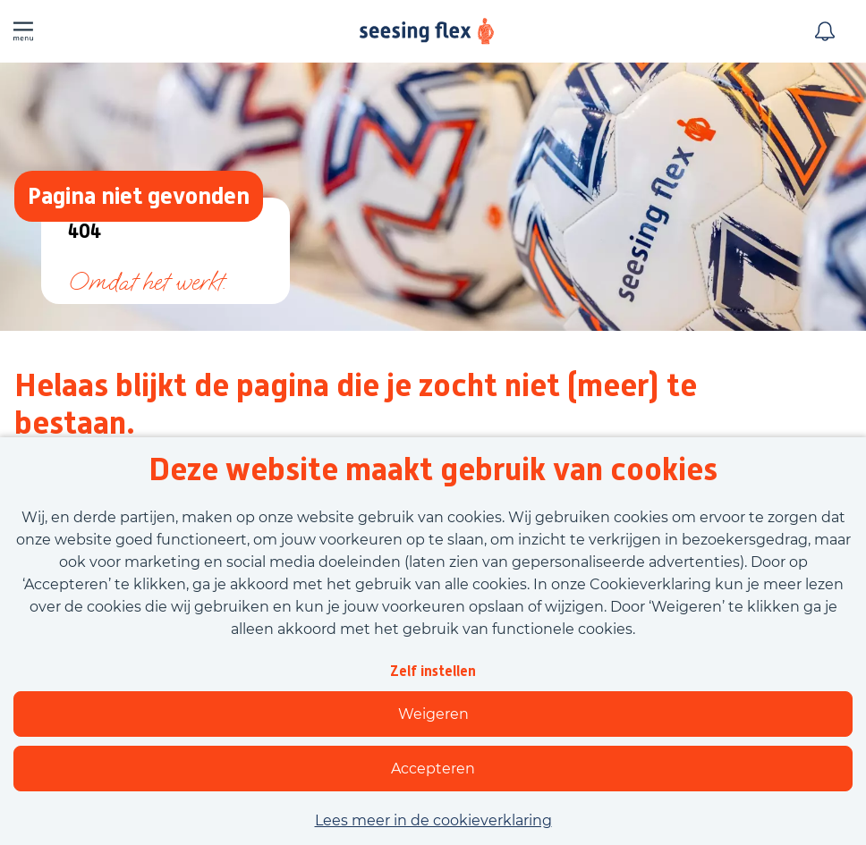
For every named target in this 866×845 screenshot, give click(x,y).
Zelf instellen (433, 671)
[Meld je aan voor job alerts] (825, 31)
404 (84, 232)
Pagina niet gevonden (139, 195)
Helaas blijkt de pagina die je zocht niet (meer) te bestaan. (355, 404)
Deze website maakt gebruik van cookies (433, 469)
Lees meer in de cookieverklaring (433, 820)
